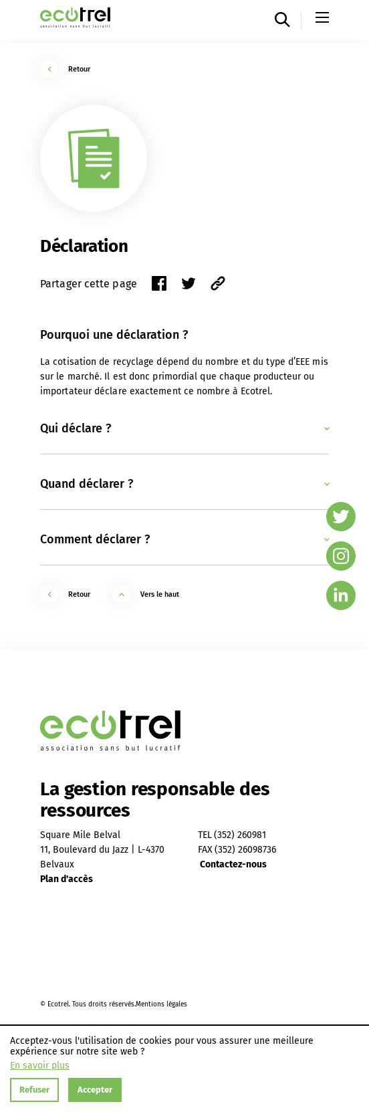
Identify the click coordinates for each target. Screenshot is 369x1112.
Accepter (95, 1090)
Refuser (34, 1090)
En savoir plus (40, 1066)
